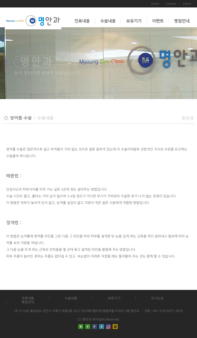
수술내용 (108, 21)
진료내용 (82, 21)
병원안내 (182, 21)
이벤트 (158, 21)
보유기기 (134, 21)
